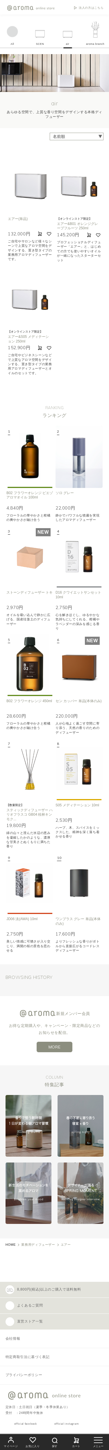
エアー (66, 1244)
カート (76, 1441)
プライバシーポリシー (24, 1375)
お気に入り (33, 1441)
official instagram (66, 1423)
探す (54, 1442)
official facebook (25, 1423)
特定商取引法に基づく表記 (28, 1357)
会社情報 (13, 1339)
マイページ (11, 1441)
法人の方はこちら (91, 7)
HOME (11, 1244)
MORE (55, 1047)
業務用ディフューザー (38, 1244)
